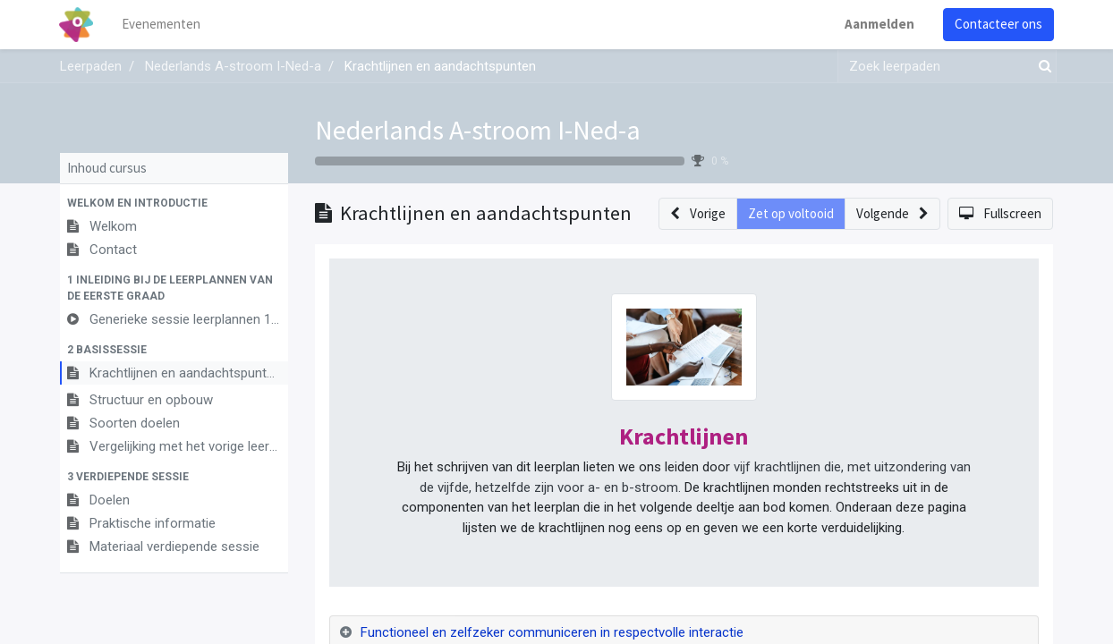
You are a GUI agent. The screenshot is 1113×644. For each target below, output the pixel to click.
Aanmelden (878, 23)
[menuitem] (162, 24)
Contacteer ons (997, 23)
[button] (174, 203)
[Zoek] (1041, 66)
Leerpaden (91, 66)
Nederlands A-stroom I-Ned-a (478, 130)
